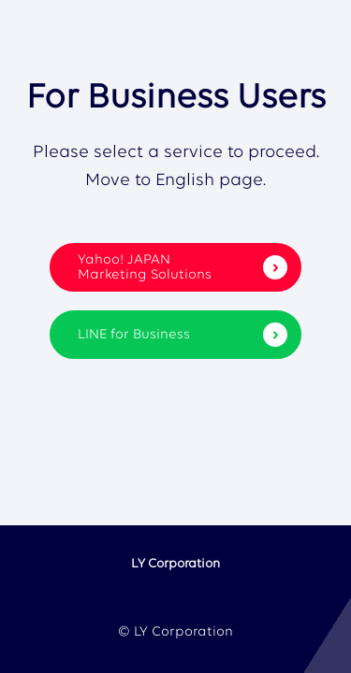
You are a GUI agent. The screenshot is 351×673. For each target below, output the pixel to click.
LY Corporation (175, 564)
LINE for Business (182, 334)
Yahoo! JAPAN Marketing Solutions (182, 268)
